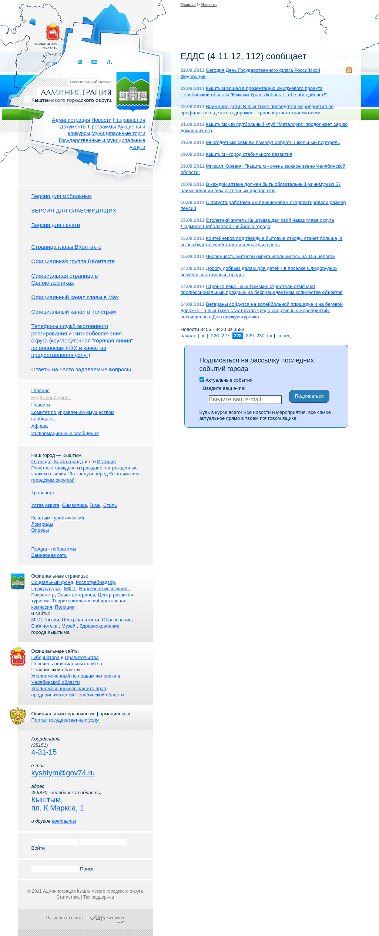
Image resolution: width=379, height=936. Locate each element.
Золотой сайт (20, 33)
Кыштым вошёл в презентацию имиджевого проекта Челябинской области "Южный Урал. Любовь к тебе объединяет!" (254, 91)
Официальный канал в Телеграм (73, 311)
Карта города (68, 461)
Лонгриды (42, 524)
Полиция (64, 607)
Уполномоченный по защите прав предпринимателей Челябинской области (77, 692)
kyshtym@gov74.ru (63, 773)
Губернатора (45, 657)
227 (226, 335)
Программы (102, 127)
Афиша (39, 426)
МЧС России (45, 619)
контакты (64, 821)
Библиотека (45, 626)
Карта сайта (109, 62)
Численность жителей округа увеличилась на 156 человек (270, 256)
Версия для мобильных (61, 196)
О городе (41, 461)
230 (260, 335)
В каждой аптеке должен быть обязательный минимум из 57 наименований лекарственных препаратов (261, 187)
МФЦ (70, 588)
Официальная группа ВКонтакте (73, 261)
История (106, 461)
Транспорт (43, 492)
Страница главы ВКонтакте (66, 247)
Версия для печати (55, 225)
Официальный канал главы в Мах (75, 297)
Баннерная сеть (49, 555)
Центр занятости (80, 619)
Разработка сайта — (85, 917)
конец (284, 335)
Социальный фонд (52, 582)
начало (189, 335)
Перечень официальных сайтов (66, 663)
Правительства (81, 657)
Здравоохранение (100, 626)
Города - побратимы (53, 549)
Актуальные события (225, 380)
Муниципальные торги (118, 133)
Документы (73, 127)
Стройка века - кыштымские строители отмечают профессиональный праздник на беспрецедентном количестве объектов (262, 289)
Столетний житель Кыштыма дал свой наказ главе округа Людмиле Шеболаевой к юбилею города (257, 223)
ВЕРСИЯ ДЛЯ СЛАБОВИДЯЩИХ (74, 210)
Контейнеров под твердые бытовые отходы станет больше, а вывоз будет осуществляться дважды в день (262, 241)
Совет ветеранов (76, 595)
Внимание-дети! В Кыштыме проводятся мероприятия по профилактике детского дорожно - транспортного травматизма (257, 110)
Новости (101, 120)
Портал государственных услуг (65, 720)
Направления (129, 120)
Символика (74, 505)
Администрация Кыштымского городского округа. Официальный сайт (89, 90)
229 (250, 335)
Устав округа (45, 505)
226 (215, 335)
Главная (188, 4)
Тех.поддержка (98, 897)
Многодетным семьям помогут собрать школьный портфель (273, 142)
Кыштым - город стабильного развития (249, 154)
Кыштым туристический (57, 518)
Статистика (68, 897)
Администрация (71, 120)
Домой (80, 62)
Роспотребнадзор (95, 582)
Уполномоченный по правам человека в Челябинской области (75, 679)
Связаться (95, 62)
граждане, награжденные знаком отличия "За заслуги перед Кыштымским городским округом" (85, 474)
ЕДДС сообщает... (51, 397)
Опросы (40, 530)
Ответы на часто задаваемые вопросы (81, 369)
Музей (69, 626)
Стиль (110, 505)
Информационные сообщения (65, 433)
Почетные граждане (53, 468)
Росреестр (43, 595)
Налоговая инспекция (104, 588)
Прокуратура (46, 588)
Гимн (95, 505)
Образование (117, 619)
